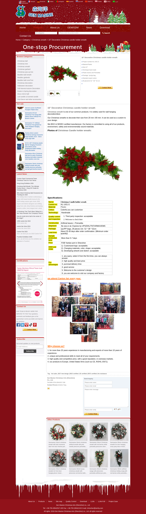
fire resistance (102, 373)
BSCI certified (74, 373)
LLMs (92, 501)
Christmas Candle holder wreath (74, 130)
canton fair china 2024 (23, 226)
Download (105, 27)
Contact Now (30, 329)
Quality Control (71, 501)
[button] (41, 283)
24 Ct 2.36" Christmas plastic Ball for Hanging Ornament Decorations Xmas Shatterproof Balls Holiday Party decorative (34, 147)
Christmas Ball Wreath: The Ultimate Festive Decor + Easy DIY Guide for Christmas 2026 (28, 188)
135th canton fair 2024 (23, 221)
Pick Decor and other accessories (29, 99)
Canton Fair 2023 (22, 231)
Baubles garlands (23, 77)
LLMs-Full (101, 501)
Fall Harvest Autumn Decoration (28, 88)
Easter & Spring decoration (26, 91)
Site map (59, 501)
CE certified (83, 373)
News (89, 27)
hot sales (54, 373)
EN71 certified (92, 373)
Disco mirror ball (23, 94)
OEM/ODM (73, 27)
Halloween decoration (25, 86)
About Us (55, 27)
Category (26, 40)
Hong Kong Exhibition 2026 (25, 183)
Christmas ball (22, 61)
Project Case (113, 501)
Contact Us (25, 36)
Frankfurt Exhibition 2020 (24, 237)
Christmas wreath (39, 40)
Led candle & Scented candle (27, 97)
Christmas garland (23, 69)
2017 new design (63, 373)
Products (37, 27)
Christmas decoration (25, 83)
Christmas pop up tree (25, 72)
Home (23, 27)
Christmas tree (22, 64)
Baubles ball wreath (24, 75)
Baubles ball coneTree (25, 80)
